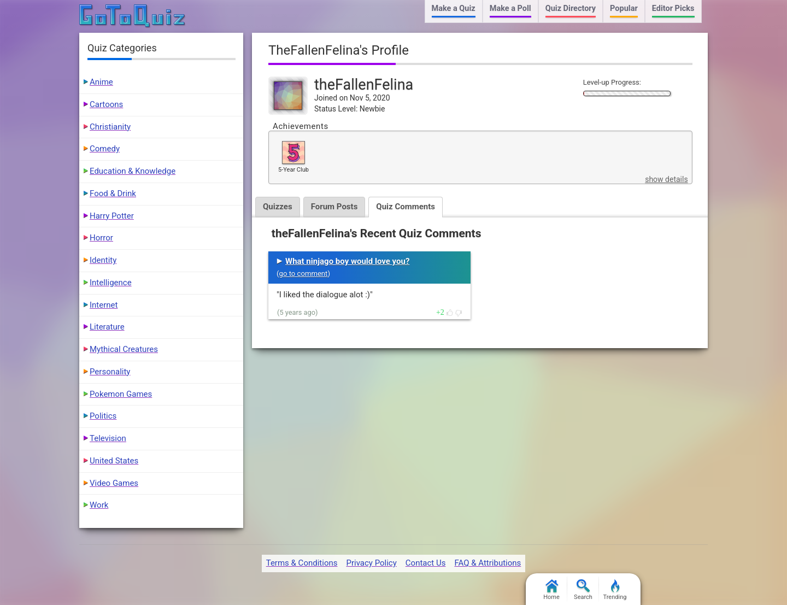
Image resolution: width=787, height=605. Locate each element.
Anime (101, 82)
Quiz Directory (570, 8)
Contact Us (426, 563)
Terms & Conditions (302, 563)
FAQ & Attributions (487, 563)
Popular (624, 8)
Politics (103, 416)
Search (583, 590)
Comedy (105, 149)
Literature (107, 327)
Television (108, 438)
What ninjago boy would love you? (347, 261)
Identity (103, 260)
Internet (104, 305)
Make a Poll (510, 8)
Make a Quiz (453, 8)
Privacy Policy (371, 563)
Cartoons (106, 104)
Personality (110, 372)
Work (99, 505)
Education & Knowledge (132, 171)
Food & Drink (113, 193)
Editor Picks (673, 8)
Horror (101, 238)
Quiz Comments (405, 207)
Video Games (114, 483)
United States (114, 461)
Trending (615, 590)
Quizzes (277, 207)
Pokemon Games (121, 394)
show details (666, 179)
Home (551, 590)
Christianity (110, 127)
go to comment (303, 273)
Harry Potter (112, 216)
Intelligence (111, 282)
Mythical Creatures (124, 349)
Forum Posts (334, 207)
